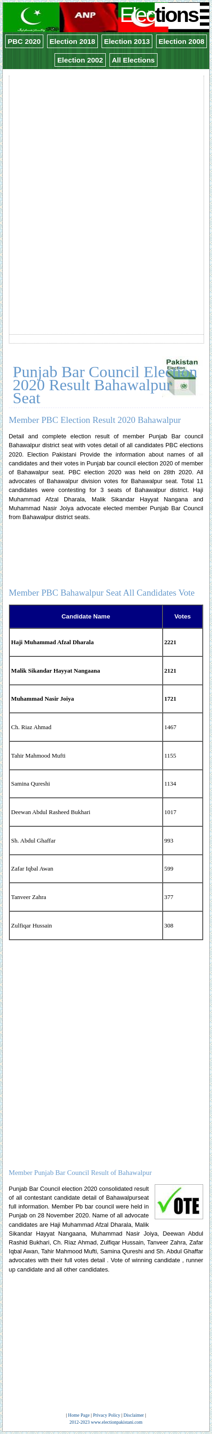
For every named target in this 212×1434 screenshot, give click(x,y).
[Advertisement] (106, 183)
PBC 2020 (24, 41)
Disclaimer (133, 1415)
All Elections (133, 60)
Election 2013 (127, 41)
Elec (160, 15)
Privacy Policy (106, 1415)
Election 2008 (181, 41)
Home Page (78, 1415)
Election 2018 (72, 41)
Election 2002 (80, 60)
